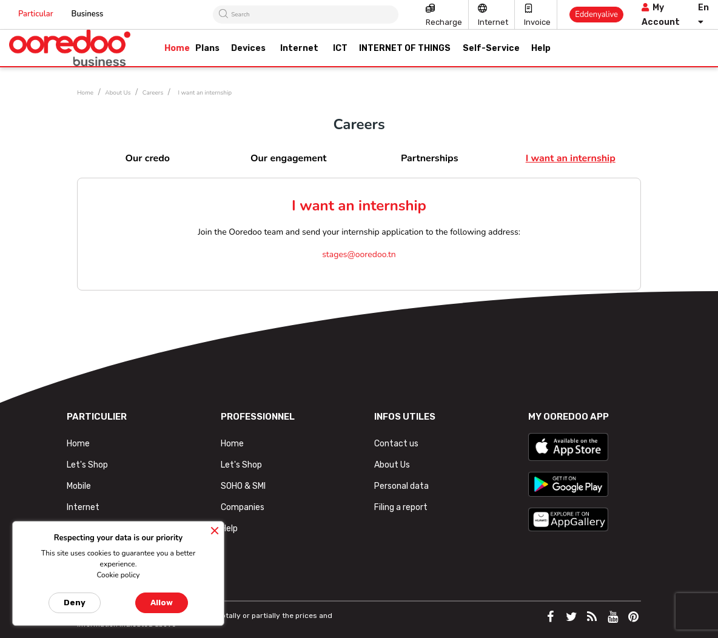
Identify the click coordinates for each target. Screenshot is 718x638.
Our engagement (288, 158)
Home (78, 443)
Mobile (79, 486)
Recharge (444, 22)
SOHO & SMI (243, 486)
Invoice (537, 22)
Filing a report (401, 507)
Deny (75, 602)
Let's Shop (87, 465)
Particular (35, 13)
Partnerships (429, 158)
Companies (242, 507)
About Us (392, 465)
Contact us (396, 443)
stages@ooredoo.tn (359, 254)
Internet (493, 22)
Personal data (401, 486)
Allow (161, 602)
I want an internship (571, 158)
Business (88, 13)
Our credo (147, 158)
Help (229, 528)
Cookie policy (117, 575)
